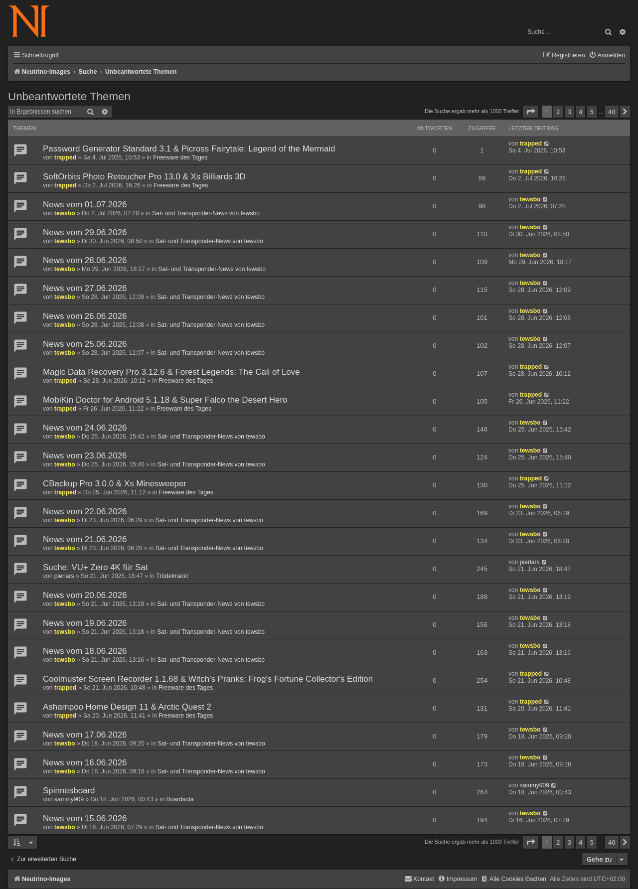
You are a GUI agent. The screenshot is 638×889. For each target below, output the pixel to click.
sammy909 (69, 799)
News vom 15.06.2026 (85, 818)
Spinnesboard (69, 790)
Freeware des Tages (180, 157)
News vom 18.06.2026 (85, 651)
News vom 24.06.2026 (85, 428)
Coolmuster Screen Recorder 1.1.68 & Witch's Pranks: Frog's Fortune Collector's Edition (208, 679)
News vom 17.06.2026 (85, 735)
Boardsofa (179, 799)
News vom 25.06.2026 (85, 344)
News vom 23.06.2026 (85, 455)
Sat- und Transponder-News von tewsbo (206, 213)
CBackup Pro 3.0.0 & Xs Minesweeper (114, 483)
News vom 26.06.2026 (85, 316)
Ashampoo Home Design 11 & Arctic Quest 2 (127, 707)
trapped (65, 157)
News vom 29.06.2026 (85, 232)
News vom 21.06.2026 (85, 539)
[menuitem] (607, 55)
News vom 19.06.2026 (85, 623)
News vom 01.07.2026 (85, 204)
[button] (530, 112)
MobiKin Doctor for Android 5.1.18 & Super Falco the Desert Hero (165, 400)
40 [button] (612, 111)
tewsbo (64, 213)
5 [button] (592, 111)
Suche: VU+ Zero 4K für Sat (95, 567)
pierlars (64, 576)
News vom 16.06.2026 (85, 762)
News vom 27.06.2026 (85, 288)
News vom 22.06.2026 (85, 511)
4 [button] (580, 111)
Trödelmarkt (172, 576)
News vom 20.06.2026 (85, 595)
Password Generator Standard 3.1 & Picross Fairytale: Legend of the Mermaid (189, 148)
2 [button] (558, 111)
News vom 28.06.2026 (85, 260)
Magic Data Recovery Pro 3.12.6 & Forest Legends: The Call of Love (171, 372)
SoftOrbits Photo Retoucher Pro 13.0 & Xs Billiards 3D (144, 176)
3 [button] (569, 111)
